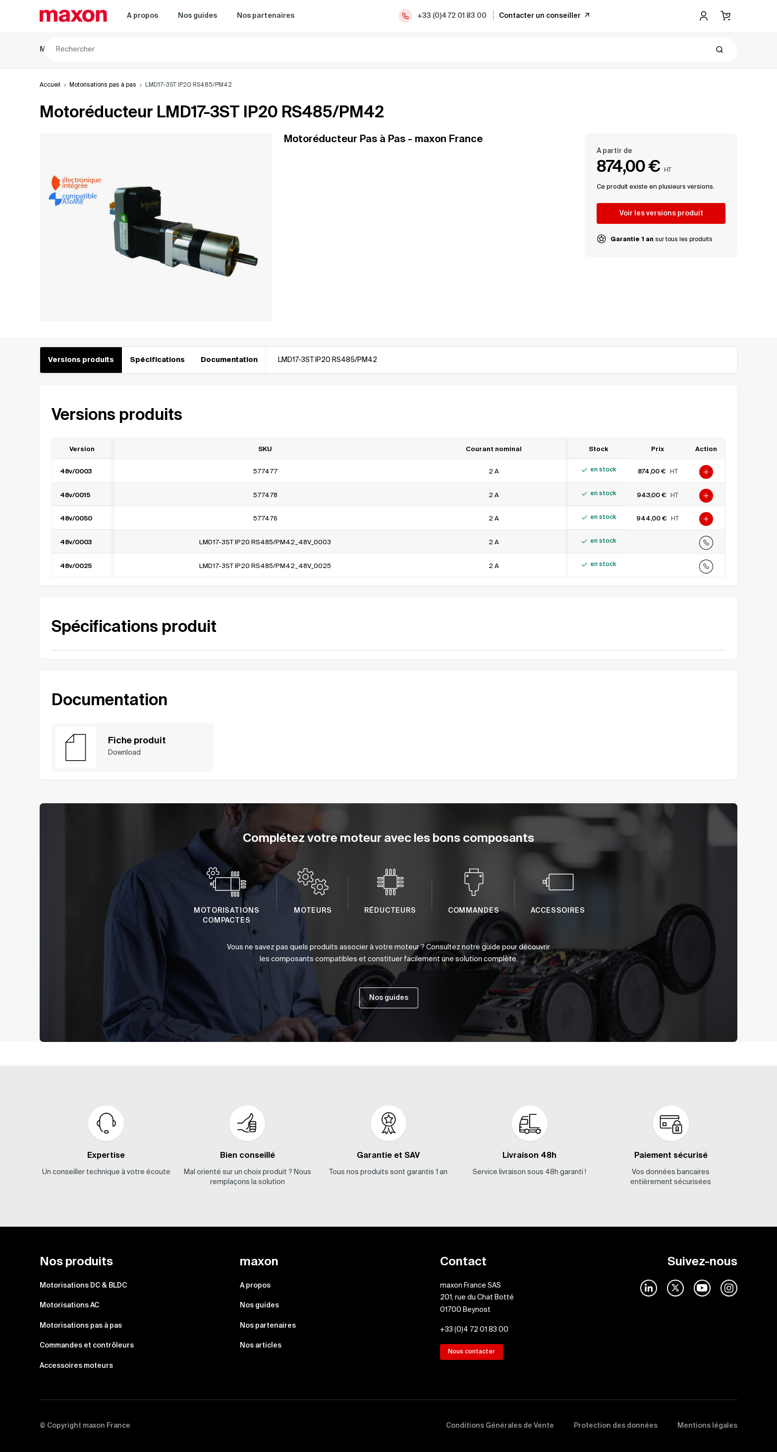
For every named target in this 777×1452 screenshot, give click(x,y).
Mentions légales (707, 1425)
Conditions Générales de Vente (500, 1425)
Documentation (229, 360)
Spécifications (157, 360)
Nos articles (260, 1345)
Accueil (50, 85)
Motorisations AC (179, 49)
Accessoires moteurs (490, 49)
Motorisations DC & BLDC (84, 49)
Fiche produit (137, 740)
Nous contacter (471, 1352)
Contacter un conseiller (545, 15)
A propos (142, 15)
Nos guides (197, 15)
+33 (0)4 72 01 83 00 (442, 16)
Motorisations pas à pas (272, 49)
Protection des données (616, 1425)
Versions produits (81, 360)
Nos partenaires (265, 15)
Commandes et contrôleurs (383, 49)
